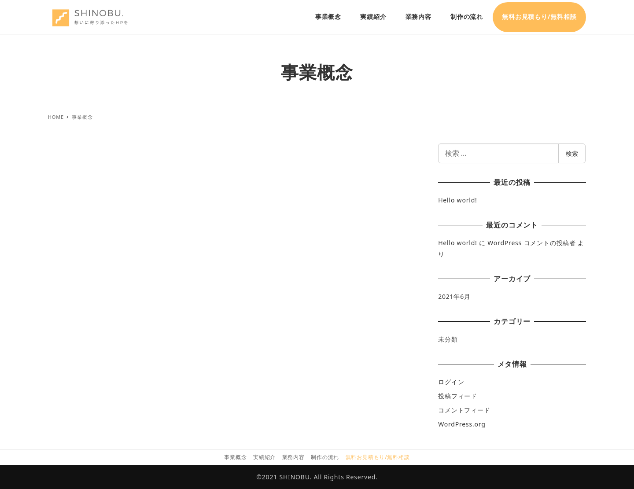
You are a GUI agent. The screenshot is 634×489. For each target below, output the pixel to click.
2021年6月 (454, 296)
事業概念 (235, 457)
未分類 (447, 339)
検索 (572, 153)
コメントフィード (464, 410)
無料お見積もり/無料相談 (378, 457)
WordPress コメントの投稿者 (531, 243)
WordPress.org (461, 424)
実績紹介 (264, 457)
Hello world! (457, 200)
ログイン (451, 382)
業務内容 (293, 457)
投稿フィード (457, 396)
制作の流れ (325, 457)
